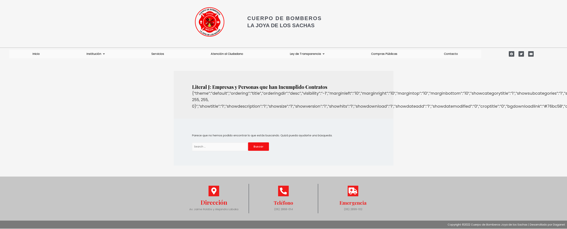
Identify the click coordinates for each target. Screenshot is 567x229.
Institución (95, 54)
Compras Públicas (384, 54)
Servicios (157, 54)
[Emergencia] (353, 191)
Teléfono (283, 203)
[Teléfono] (283, 191)
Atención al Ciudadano (227, 54)
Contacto (451, 54)
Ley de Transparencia (307, 54)
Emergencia (353, 203)
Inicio (36, 54)
